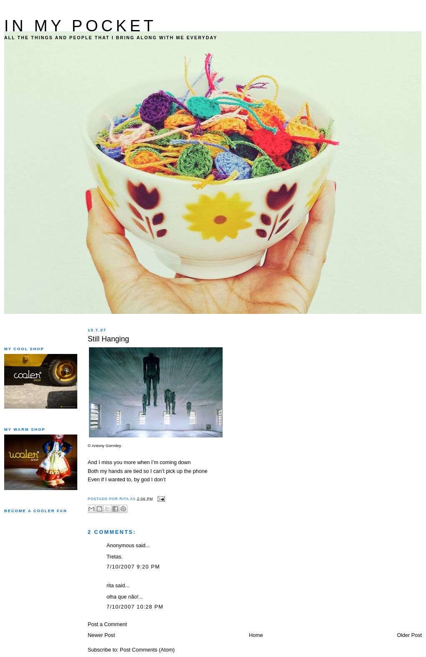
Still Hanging (108, 339)
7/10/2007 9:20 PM (133, 567)
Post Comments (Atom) (147, 650)
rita (110, 586)
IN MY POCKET (80, 26)
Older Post (409, 635)
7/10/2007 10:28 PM (134, 607)
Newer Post (101, 635)
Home (256, 635)
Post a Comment (107, 624)
